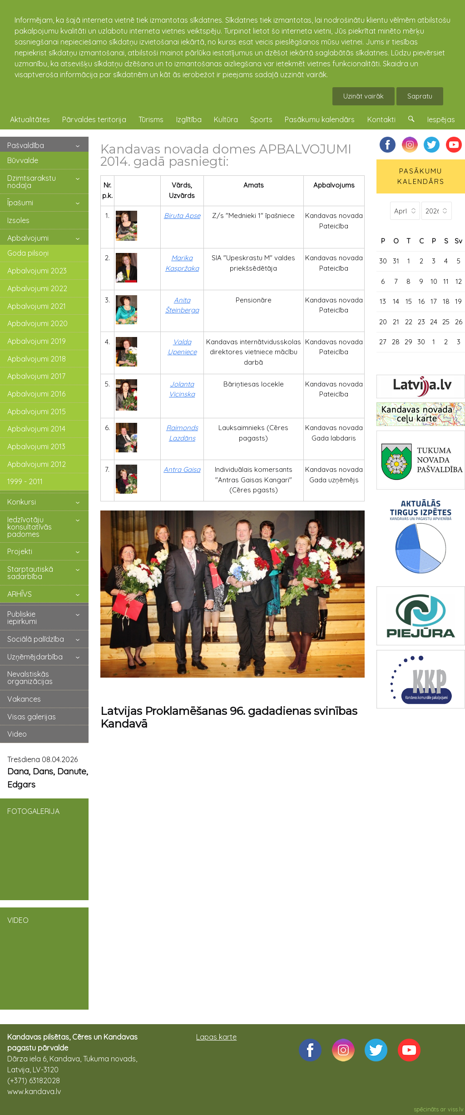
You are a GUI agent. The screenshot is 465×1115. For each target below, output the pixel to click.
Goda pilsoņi (28, 253)
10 (433, 281)
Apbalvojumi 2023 (37, 270)
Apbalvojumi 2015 (36, 411)
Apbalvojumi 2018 (36, 358)
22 (408, 321)
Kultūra (226, 119)
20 (383, 321)
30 (383, 261)
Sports (261, 119)
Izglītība (189, 119)
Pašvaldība (25, 145)
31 (396, 261)
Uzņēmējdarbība (35, 656)
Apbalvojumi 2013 (36, 446)
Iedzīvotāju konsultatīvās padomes (29, 527)
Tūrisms (151, 119)
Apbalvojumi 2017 (36, 376)
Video (17, 733)
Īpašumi (20, 202)
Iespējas (441, 119)
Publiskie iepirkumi (22, 618)
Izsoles (18, 220)
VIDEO (44, 958)
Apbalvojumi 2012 (36, 464)
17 (433, 301)
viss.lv (456, 1109)
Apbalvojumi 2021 (36, 306)
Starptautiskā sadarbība (30, 573)
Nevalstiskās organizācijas (30, 677)
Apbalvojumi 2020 (37, 323)
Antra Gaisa (181, 469)
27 (382, 341)
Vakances (24, 699)
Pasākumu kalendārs (320, 119)
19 (458, 301)
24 (433, 321)
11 (446, 281)
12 (458, 281)
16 (421, 301)
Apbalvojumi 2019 (36, 341)
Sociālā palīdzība (35, 639)
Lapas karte (216, 1036)
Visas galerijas (31, 716)
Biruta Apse (182, 215)
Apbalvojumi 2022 (37, 288)
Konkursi (21, 501)
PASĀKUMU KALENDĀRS (421, 176)
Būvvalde (22, 160)
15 (409, 301)
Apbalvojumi (28, 238)
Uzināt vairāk (363, 96)
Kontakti (381, 119)
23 (421, 321)
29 (408, 341)
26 (458, 321)
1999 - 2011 (25, 481)
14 (396, 301)
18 (446, 301)
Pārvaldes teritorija (94, 119)
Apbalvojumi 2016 (36, 393)
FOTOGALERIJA (44, 849)
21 (396, 321)
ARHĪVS (19, 594)
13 (383, 301)
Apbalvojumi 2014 (36, 428)
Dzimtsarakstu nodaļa (31, 181)
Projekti (19, 551)
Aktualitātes (30, 119)
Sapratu (419, 96)
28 (396, 341)
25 (446, 321)
